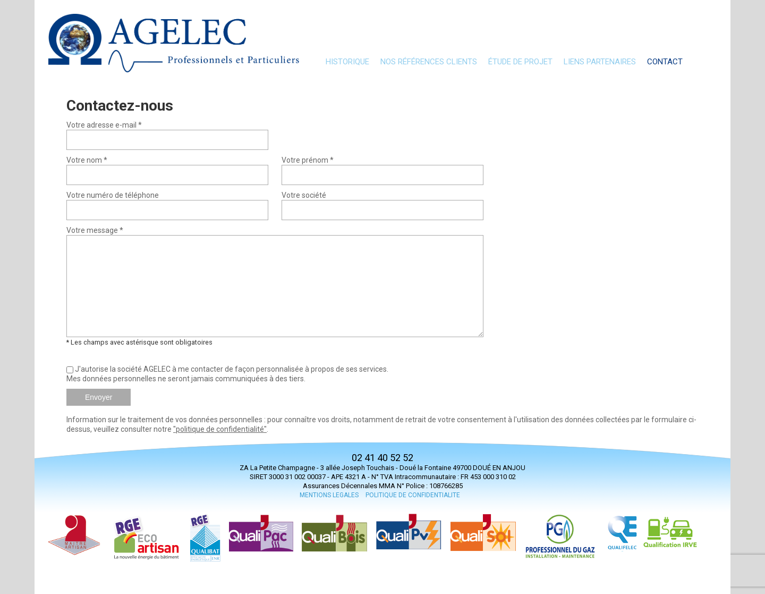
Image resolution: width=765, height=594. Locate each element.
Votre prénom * (308, 160)
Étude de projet (520, 61)
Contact (665, 61)
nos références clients (428, 61)
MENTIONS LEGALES (329, 495)
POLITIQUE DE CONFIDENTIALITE (413, 495)
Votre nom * (86, 160)
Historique (347, 61)
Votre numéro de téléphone (112, 195)
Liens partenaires (600, 61)
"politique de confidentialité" (220, 429)
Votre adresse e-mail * (104, 125)
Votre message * (94, 230)
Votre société (304, 195)
